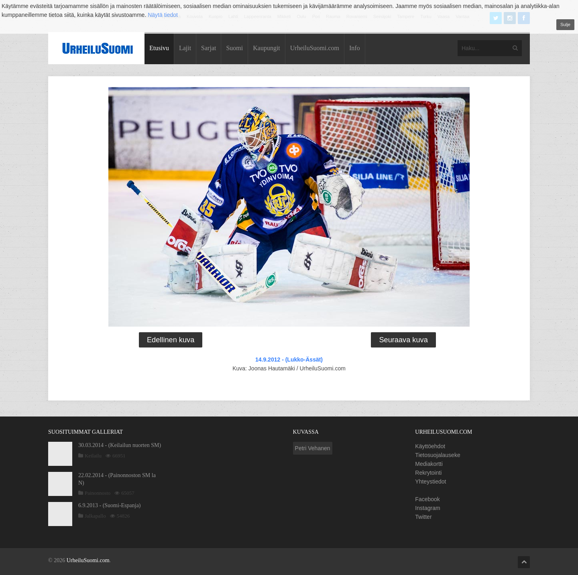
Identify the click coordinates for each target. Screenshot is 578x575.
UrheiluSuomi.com (314, 48)
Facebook (427, 499)
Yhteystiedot (430, 481)
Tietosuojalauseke (437, 455)
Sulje (565, 24)
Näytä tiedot (163, 15)
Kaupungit (266, 48)
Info (354, 48)
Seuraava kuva (403, 340)
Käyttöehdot (430, 446)
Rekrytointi (428, 472)
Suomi (234, 48)
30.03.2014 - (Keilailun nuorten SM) (119, 445)
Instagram (427, 508)
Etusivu (159, 48)
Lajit (185, 48)
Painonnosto (97, 493)
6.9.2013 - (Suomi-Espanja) (109, 505)
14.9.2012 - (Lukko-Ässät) (289, 359)
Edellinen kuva (170, 340)
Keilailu (93, 456)
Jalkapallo (95, 516)
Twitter (423, 517)
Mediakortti (428, 464)
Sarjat (208, 48)
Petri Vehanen (312, 448)
